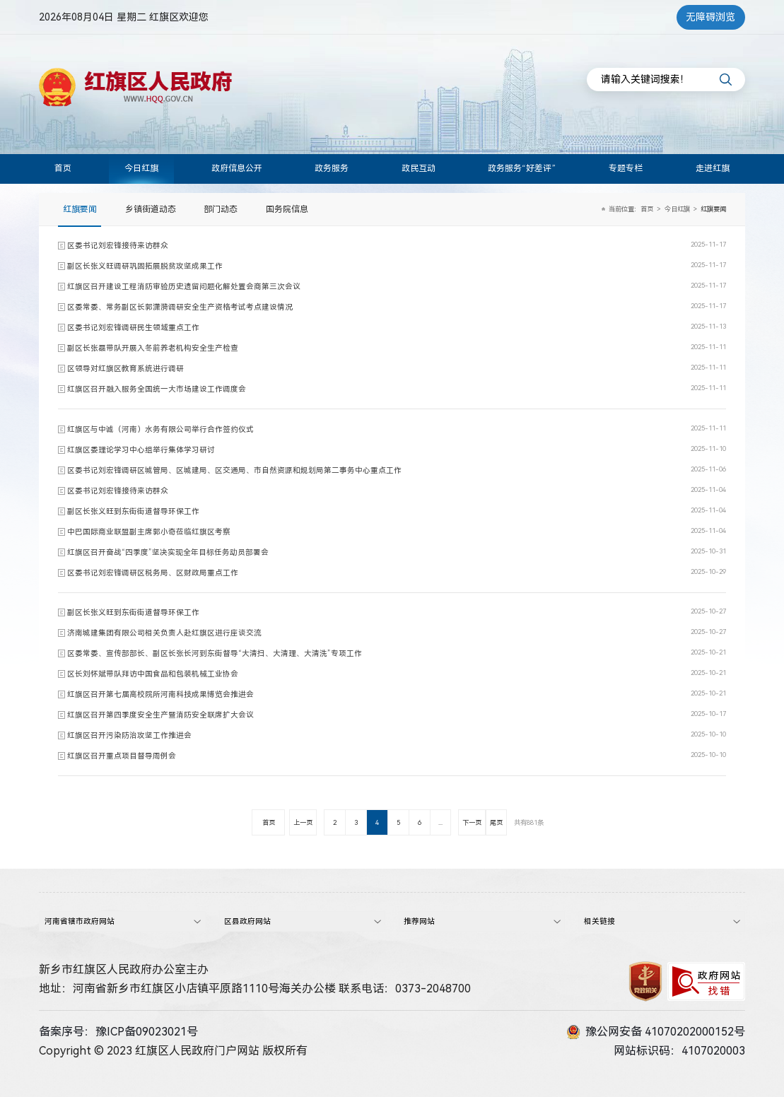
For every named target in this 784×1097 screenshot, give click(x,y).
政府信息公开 (236, 168)
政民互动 (418, 168)
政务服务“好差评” (522, 168)
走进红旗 (713, 168)
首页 (62, 168)
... (440, 822)
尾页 (496, 822)
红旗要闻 (80, 209)
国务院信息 (287, 209)
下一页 (471, 822)
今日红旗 (141, 168)
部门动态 (221, 209)
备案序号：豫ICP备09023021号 (118, 1030)
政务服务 (332, 168)
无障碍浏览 (710, 17)
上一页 (302, 822)
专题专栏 (626, 168)
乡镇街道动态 (150, 209)
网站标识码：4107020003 (679, 1049)
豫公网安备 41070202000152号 (656, 1030)
